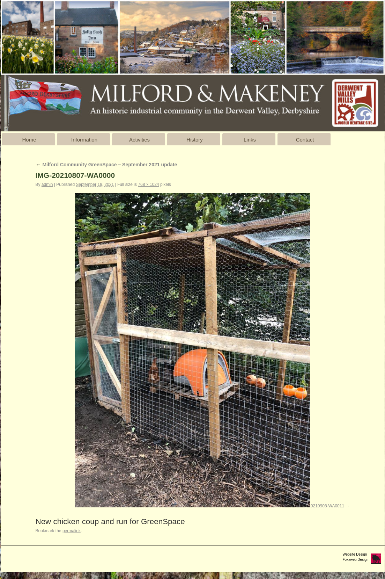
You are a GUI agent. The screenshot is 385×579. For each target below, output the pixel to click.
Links (250, 140)
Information (84, 140)
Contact (305, 140)
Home (29, 140)
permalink (71, 530)
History (194, 140)
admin (47, 184)
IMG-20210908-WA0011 (322, 506)
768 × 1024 (148, 184)
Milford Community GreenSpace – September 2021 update (106, 164)
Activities (139, 140)
